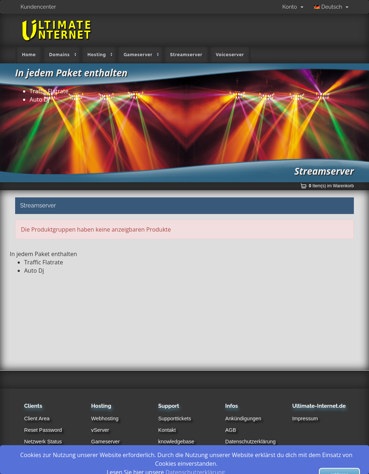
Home (29, 54)
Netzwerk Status (43, 441)
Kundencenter (38, 7)
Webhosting (105, 418)
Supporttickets (174, 418)
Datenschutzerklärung (250, 441)
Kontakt (167, 430)
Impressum (305, 418)
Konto (293, 7)
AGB (230, 430)
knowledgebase (176, 441)
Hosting (97, 54)
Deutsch (331, 7)
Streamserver (186, 54)
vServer (100, 430)
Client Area (36, 418)
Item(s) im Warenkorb (331, 185)
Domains (59, 54)
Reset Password (43, 430)
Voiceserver (230, 54)
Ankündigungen (243, 418)
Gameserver (138, 54)
